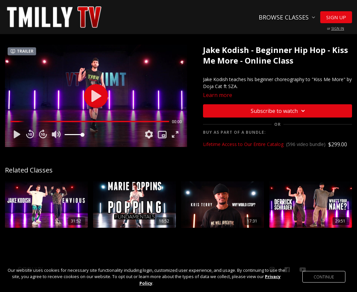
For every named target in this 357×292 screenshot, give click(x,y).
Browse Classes (287, 17)
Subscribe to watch (279, 111)
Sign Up (336, 17)
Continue (324, 276)
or (335, 28)
